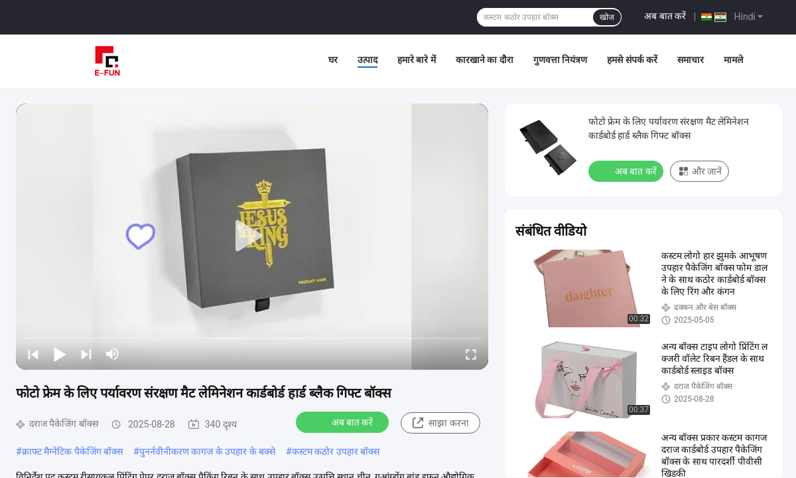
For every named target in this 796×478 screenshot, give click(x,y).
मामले (733, 59)
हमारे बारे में (416, 59)
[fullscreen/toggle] (471, 354)
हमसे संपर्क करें (632, 59)
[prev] (33, 354)
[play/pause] (59, 354)
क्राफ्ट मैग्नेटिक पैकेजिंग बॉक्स (72, 451)
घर (333, 59)
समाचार (690, 59)
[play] (252, 236)
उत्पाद (367, 59)
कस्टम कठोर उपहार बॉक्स (335, 451)
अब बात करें (665, 16)
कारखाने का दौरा (484, 59)
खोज (607, 17)
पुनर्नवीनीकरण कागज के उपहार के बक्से (207, 451)
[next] (86, 354)
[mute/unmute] (113, 354)
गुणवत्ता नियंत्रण (560, 59)
